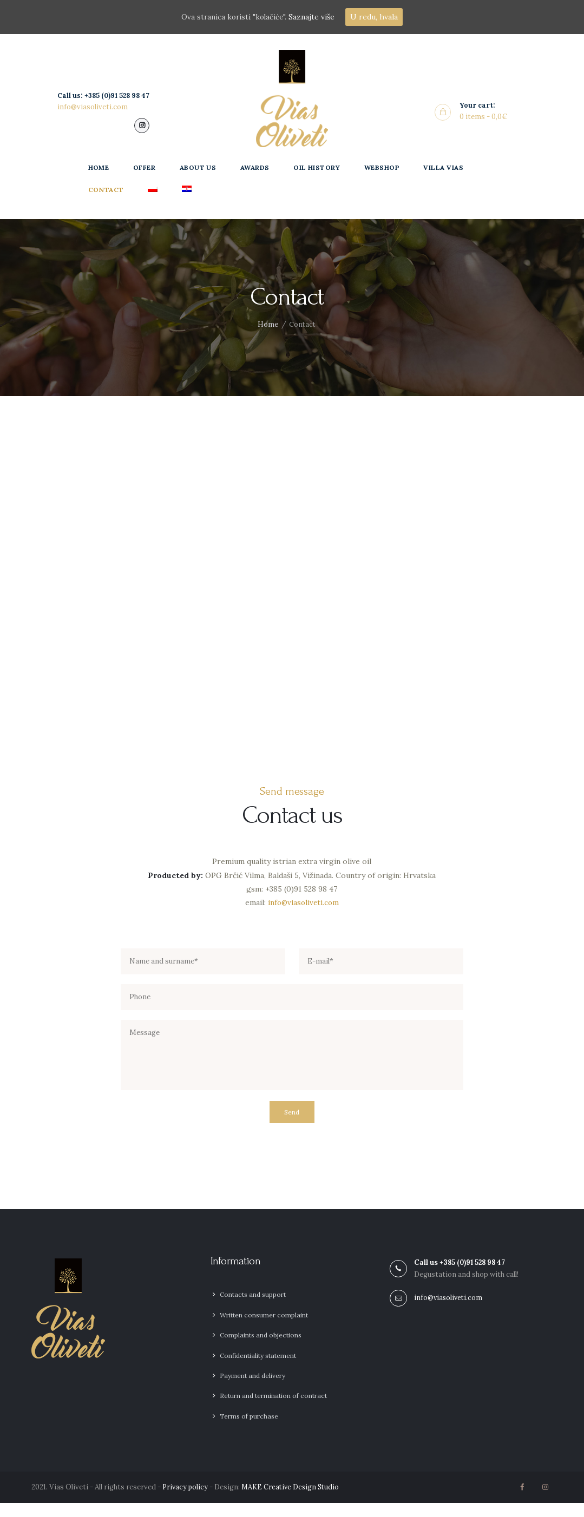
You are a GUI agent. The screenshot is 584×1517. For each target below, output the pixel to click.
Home (267, 325)
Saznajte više (313, 17)
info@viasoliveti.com (303, 906)
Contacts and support (253, 1308)
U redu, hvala (375, 17)
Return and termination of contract (273, 1410)
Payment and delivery (252, 1390)
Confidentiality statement (258, 1369)
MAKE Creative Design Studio (293, 1501)
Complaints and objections (260, 1349)
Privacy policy (185, 1501)
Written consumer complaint (264, 1329)
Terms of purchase (249, 1430)
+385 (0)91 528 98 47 (474, 1274)
